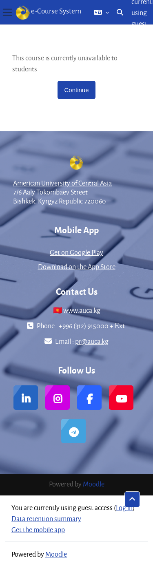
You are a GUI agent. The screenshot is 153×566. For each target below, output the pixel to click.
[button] (101, 12)
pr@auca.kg (92, 341)
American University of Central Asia (62, 183)
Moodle (93, 484)
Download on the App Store (76, 266)
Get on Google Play (76, 252)
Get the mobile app (38, 529)
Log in (124, 507)
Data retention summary (46, 518)
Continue (76, 89)
